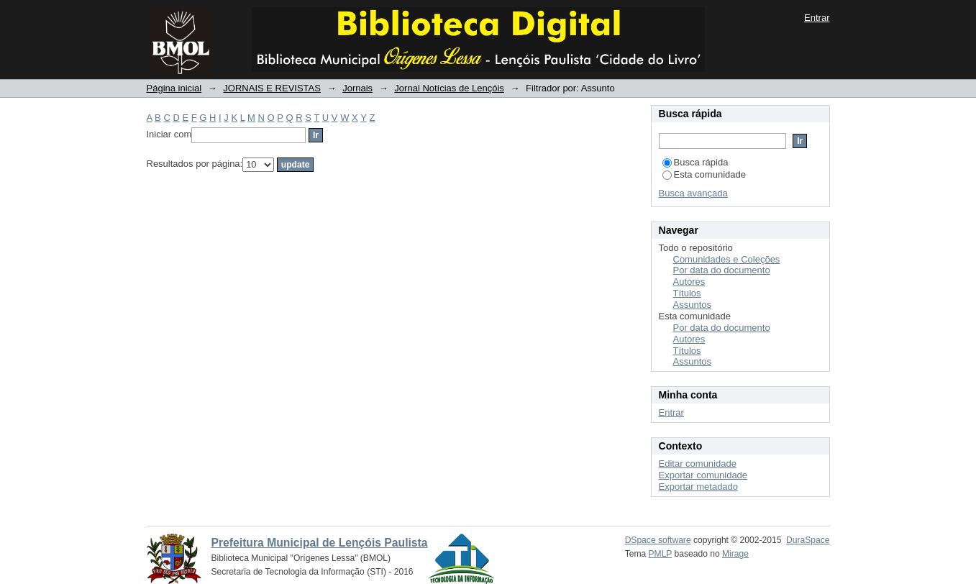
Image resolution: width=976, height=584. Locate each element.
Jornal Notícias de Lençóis (448, 88)
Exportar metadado (699, 486)
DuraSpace (807, 540)
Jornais (357, 88)
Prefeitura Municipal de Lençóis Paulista (319, 543)
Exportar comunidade (703, 475)
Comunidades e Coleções (726, 259)
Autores (689, 281)
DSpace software (658, 540)
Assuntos (692, 304)
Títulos (687, 293)
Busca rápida (695, 162)
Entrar (816, 17)
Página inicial (174, 88)
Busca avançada (693, 193)
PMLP (660, 554)
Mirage (735, 554)
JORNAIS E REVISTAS (272, 88)
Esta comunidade (704, 174)
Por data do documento (721, 270)
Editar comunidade (697, 463)
